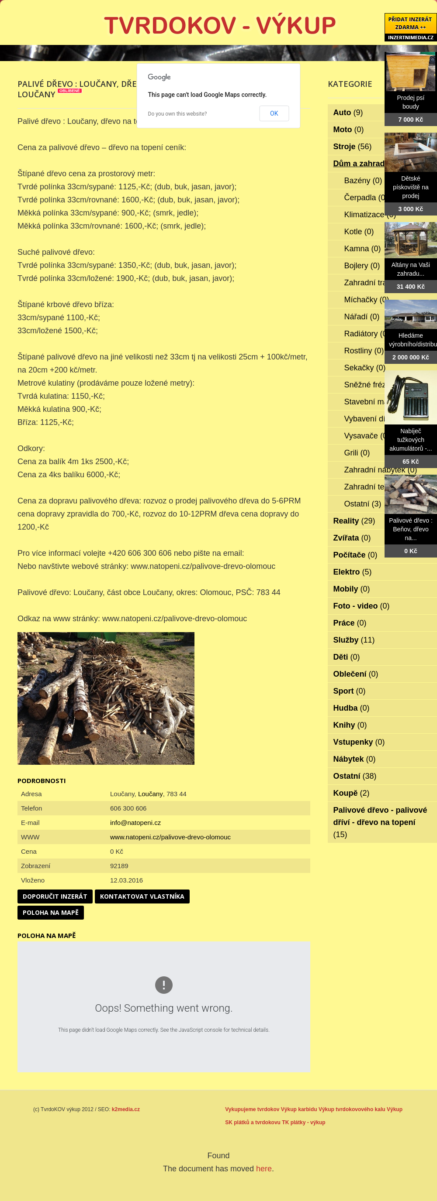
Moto (348, 129)
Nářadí (362, 316)
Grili (357, 452)
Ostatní (363, 504)
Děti (346, 657)
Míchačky (366, 299)
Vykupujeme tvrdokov (252, 1109)
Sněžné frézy (373, 384)
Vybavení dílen (376, 418)
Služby (354, 640)
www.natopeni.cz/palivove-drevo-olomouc (170, 837)
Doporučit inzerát (55, 896)
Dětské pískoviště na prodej (411, 187)
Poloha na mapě (51, 912)
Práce (350, 623)
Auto (348, 112)
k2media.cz (126, 1109)
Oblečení (355, 674)
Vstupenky (359, 742)
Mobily (351, 589)
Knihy (350, 725)
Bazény (363, 180)
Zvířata (352, 538)
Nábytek (354, 759)
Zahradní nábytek (380, 469)
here (264, 1168)
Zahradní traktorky (382, 282)
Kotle (359, 231)
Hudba (351, 708)
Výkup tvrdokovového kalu (352, 1109)
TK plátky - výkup (303, 1122)
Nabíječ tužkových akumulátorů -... (410, 440)
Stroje (352, 146)
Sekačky (365, 367)
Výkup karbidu (299, 1109)
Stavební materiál (380, 401)
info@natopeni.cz (135, 822)
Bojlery (362, 265)
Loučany (150, 793)
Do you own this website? (177, 114)
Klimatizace (370, 214)
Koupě (351, 793)
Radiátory (367, 333)
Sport (349, 691)
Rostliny (364, 350)
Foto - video (361, 606)
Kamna (362, 248)
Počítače (355, 555)
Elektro (352, 572)
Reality (354, 521)
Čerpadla (366, 197)
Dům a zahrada (367, 163)
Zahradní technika (381, 486)
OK (274, 113)
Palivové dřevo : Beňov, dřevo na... (411, 529)
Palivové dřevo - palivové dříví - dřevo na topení (380, 822)
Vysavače (367, 435)
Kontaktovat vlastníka (142, 896)
